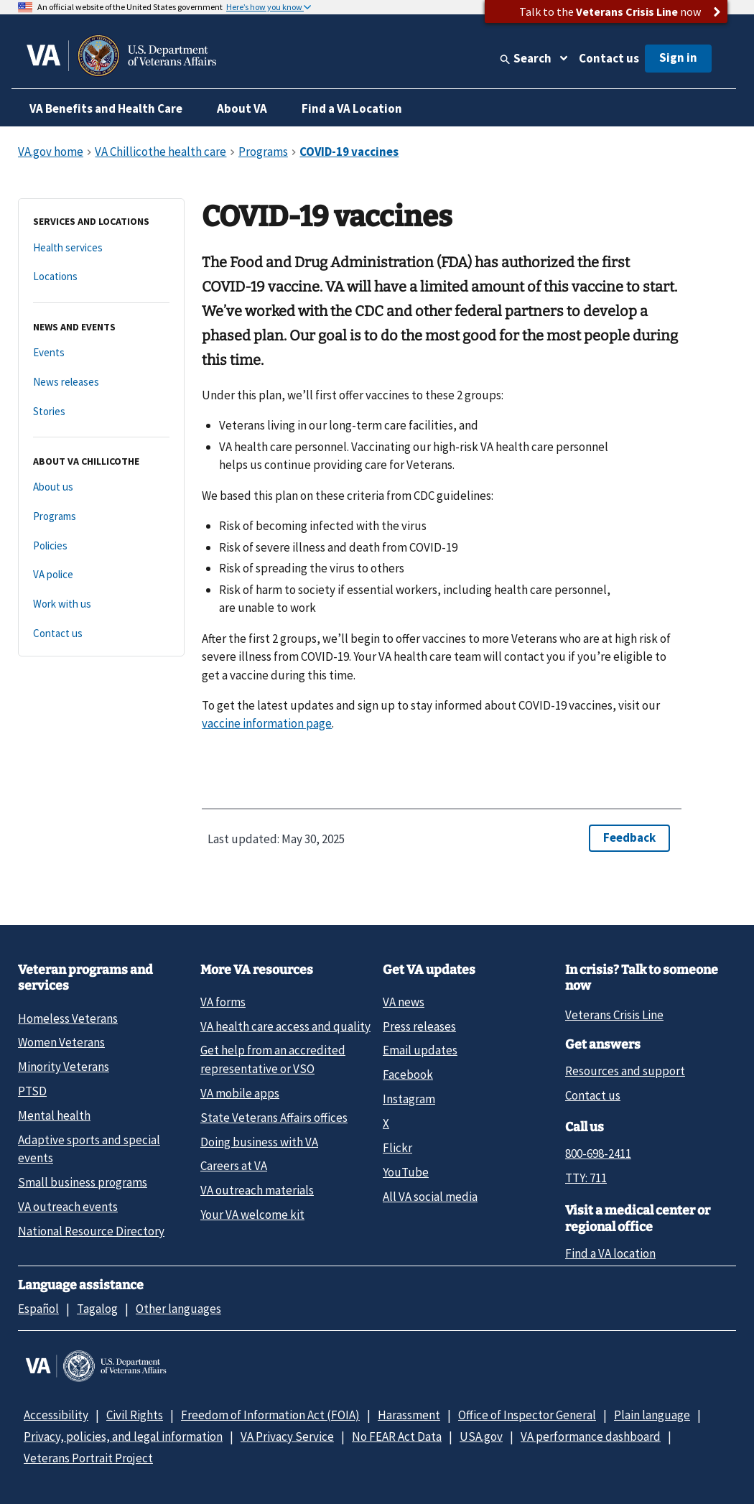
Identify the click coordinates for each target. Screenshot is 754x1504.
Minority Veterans (63, 1066)
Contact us (609, 58)
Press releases (419, 1026)
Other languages (178, 1309)
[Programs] (101, 516)
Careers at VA (233, 1166)
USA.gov (481, 1436)
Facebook (408, 1074)
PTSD (32, 1091)
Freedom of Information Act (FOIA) (270, 1415)
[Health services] (101, 248)
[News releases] (101, 382)
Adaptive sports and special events (89, 1149)
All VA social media (430, 1196)
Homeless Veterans (68, 1018)
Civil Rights (134, 1415)
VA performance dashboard (591, 1436)
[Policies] (101, 546)
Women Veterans (61, 1042)
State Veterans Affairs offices (274, 1117)
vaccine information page (267, 723)
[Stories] (101, 412)
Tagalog (97, 1309)
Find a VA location (610, 1253)
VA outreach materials (257, 1190)
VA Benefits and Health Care (105, 108)
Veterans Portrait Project (88, 1458)
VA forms (223, 1002)
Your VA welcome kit (252, 1214)
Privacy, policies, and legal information (123, 1436)
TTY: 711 (586, 1178)
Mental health (54, 1115)
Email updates (420, 1050)
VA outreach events (68, 1207)
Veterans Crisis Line (614, 1015)
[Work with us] (101, 604)
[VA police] (101, 575)
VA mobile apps (239, 1093)
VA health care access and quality (285, 1026)
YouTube (406, 1172)
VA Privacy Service (287, 1436)
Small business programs (82, 1182)
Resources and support (625, 1071)
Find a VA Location (352, 108)
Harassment (409, 1415)
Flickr (397, 1148)
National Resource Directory (91, 1231)
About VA (242, 108)
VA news (403, 1002)
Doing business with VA (259, 1142)
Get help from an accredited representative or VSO (272, 1059)
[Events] (101, 353)
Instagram (409, 1099)
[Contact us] (101, 634)
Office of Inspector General (527, 1415)
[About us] (101, 487)
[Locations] (101, 277)
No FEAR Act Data (397, 1436)
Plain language (652, 1415)
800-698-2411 (598, 1153)
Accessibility (56, 1415)
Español (38, 1309)
